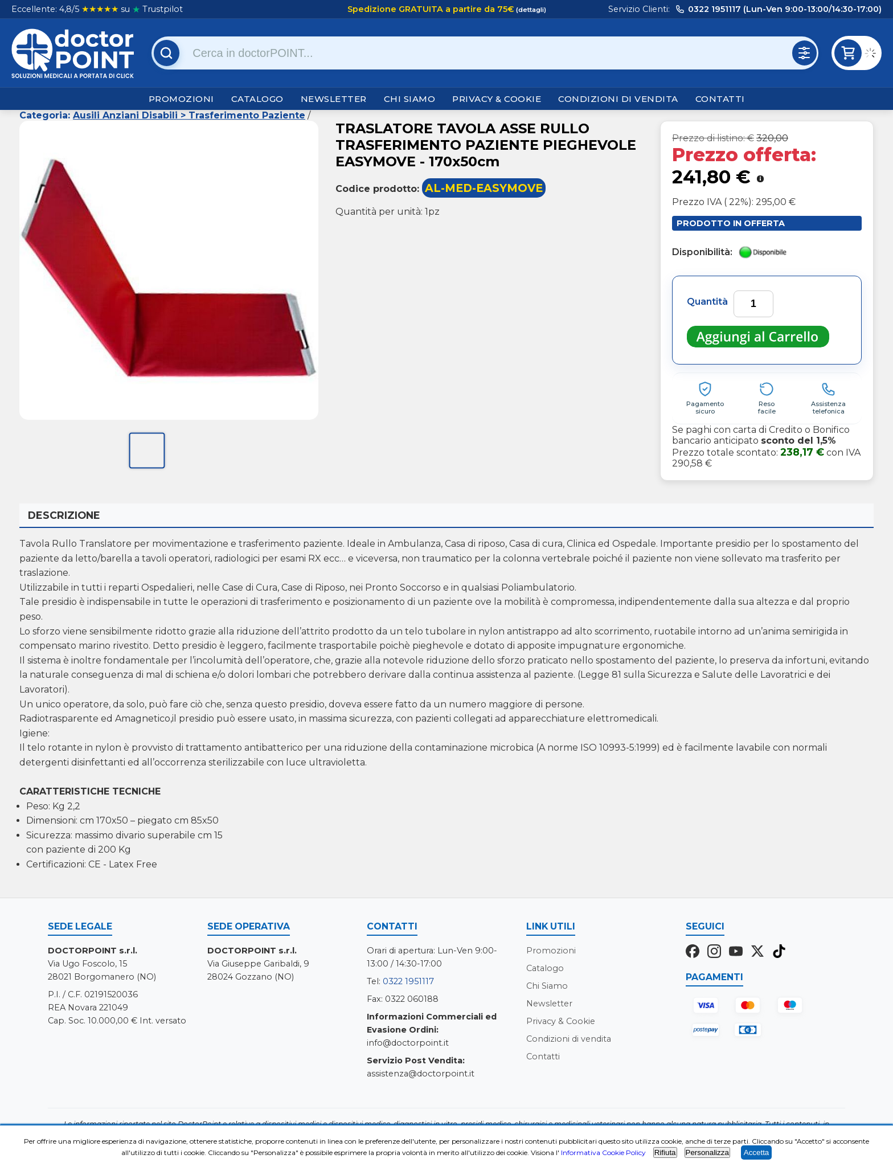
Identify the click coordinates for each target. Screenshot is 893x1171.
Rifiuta (665, 1152)
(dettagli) (530, 10)
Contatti (720, 98)
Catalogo (257, 98)
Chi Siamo (410, 98)
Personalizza (707, 1152)
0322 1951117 (408, 981)
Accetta (756, 1152)
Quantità (707, 301)
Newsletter (334, 98)
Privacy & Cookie (496, 98)
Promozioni (181, 98)
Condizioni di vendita (618, 98)
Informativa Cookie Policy (603, 1152)
